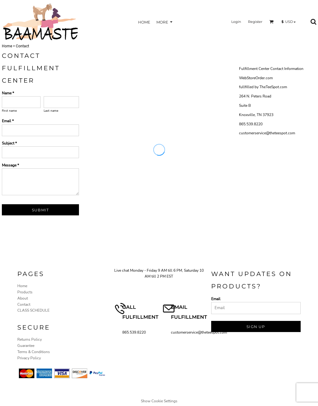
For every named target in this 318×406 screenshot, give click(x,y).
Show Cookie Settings (159, 401)
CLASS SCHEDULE (33, 310)
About (22, 298)
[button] (271, 21)
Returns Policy (29, 339)
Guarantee (25, 345)
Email (215, 298)
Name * (8, 93)
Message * (10, 165)
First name (9, 111)
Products (25, 292)
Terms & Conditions (33, 351)
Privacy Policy (29, 358)
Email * (8, 121)
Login (236, 21)
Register (255, 21)
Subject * (9, 143)
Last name (51, 111)
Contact (23, 304)
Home (7, 46)
